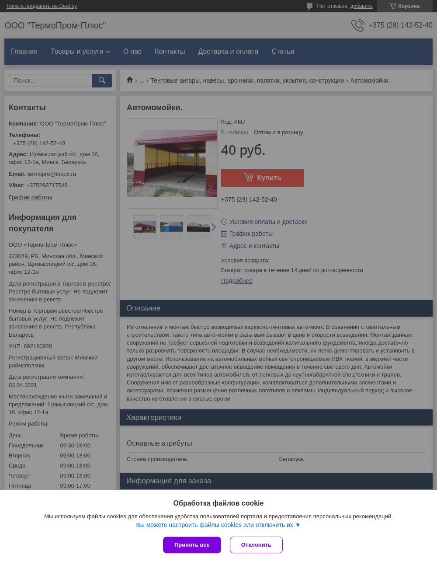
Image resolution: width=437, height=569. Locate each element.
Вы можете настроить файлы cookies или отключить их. (215, 524)
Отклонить (256, 544)
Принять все (192, 544)
